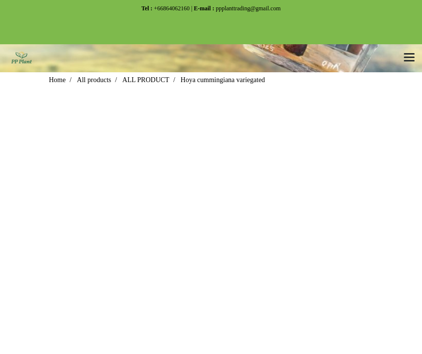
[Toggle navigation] (409, 58)
